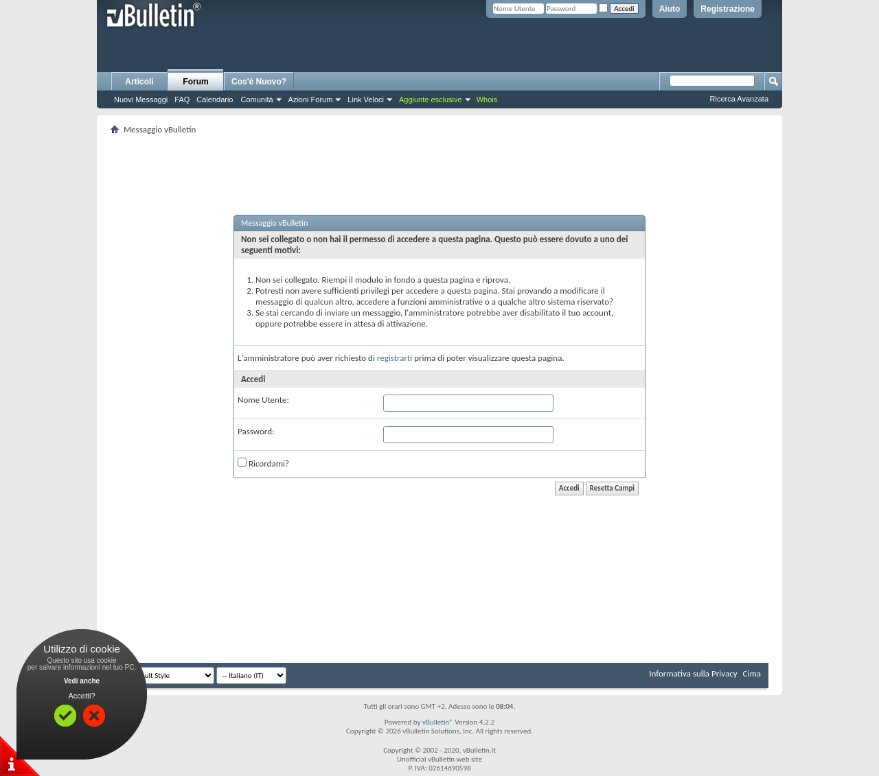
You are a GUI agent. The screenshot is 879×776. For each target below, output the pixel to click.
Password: (256, 431)
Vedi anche (82, 681)
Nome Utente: (263, 400)
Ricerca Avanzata (739, 99)
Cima (751, 673)
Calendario (214, 99)
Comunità (256, 99)
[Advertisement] (439, 158)
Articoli (139, 81)
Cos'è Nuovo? (258, 81)
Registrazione (727, 9)
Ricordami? (263, 463)
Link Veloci (365, 99)
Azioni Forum (310, 99)
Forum (195, 81)
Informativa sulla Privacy (693, 673)
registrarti (395, 358)
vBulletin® (437, 722)
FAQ (182, 99)
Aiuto (670, 9)
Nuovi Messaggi (141, 99)
